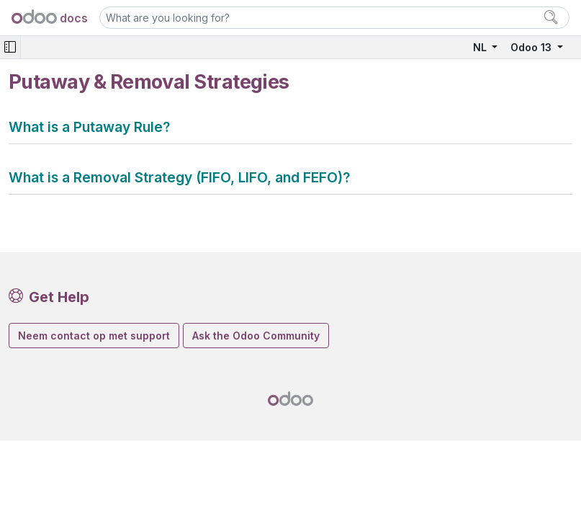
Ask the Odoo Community (256, 335)
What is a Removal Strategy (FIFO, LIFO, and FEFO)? (179, 177)
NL (481, 47)
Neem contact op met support (94, 335)
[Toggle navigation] (10, 47)
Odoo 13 (532, 47)
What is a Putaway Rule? (89, 127)
